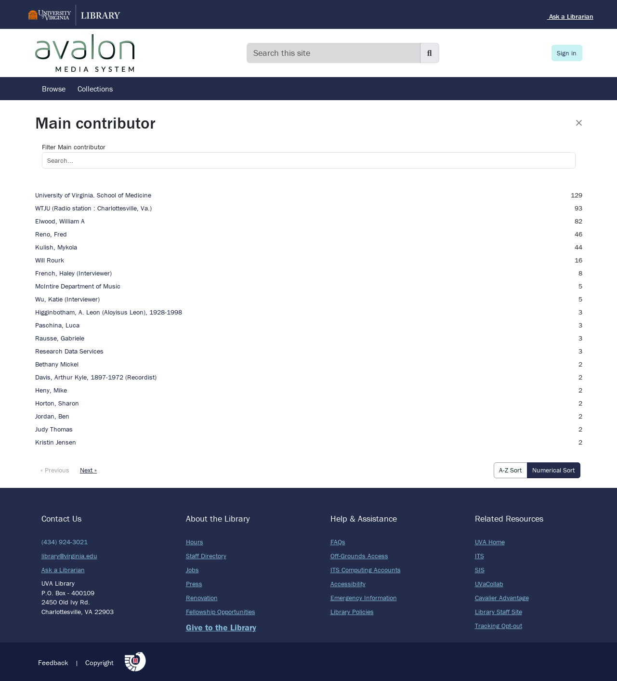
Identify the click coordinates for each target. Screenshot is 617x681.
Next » (88, 470)
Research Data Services (69, 351)
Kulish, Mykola (56, 247)
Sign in (567, 53)
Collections (95, 88)
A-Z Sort (510, 470)
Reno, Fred (51, 234)
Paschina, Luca (57, 325)
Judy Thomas (54, 429)
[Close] (579, 122)
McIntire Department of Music (77, 286)
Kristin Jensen (55, 442)
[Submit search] (429, 53)
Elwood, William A (60, 221)
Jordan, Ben (52, 416)
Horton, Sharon (57, 403)
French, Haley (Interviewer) (73, 273)
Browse (54, 88)
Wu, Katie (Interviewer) (67, 299)
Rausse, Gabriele (59, 338)
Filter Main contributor (73, 147)
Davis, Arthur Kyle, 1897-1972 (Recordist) (96, 377)
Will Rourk (49, 260)
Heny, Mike (51, 390)
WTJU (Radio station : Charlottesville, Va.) (93, 208)
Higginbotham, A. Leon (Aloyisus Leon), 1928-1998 (108, 312)
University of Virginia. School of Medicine (93, 195)
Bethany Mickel (57, 364)
